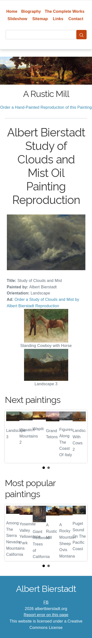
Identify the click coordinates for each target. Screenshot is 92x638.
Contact (75, 19)
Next (79, 436)
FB (46, 602)
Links (58, 19)
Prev (12, 436)
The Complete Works (65, 11)
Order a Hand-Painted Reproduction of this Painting (46, 107)
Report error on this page (46, 615)
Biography (31, 11)
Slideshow (17, 19)
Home (11, 11)
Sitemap (40, 19)
